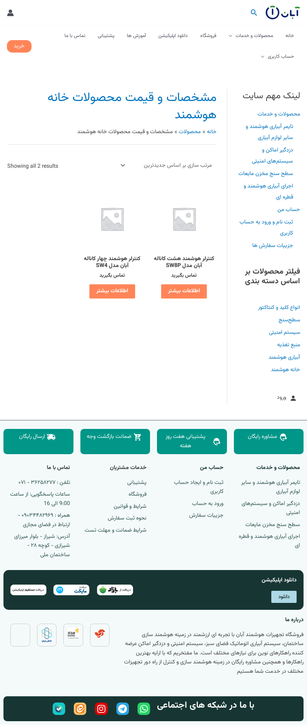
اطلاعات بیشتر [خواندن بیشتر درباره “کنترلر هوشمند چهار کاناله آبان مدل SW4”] (112, 291)
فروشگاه (215, 36)
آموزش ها (148, 36)
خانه (291, 36)
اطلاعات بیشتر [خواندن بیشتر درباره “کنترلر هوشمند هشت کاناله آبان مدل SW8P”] (184, 291)
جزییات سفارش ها (272, 245)
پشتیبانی (121, 36)
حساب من (288, 209)
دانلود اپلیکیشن (183, 36)
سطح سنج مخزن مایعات (265, 173)
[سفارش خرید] (168, 165)
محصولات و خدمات (258, 36)
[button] (254, 12)
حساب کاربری (282, 57)
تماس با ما (92, 36)
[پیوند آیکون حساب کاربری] (10, 12)
